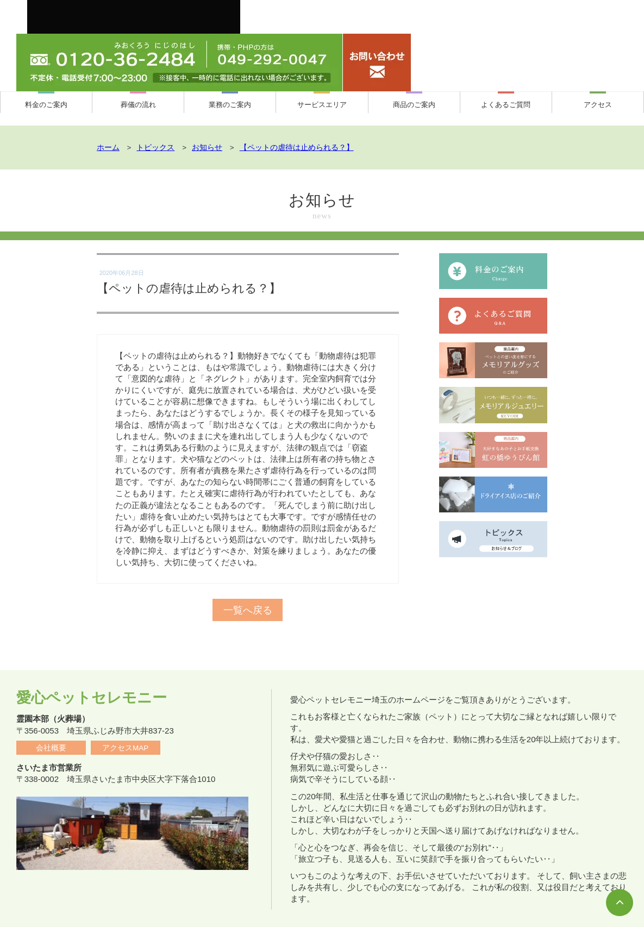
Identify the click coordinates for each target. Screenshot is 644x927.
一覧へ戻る (248, 596)
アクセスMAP (125, 721)
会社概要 (51, 721)
